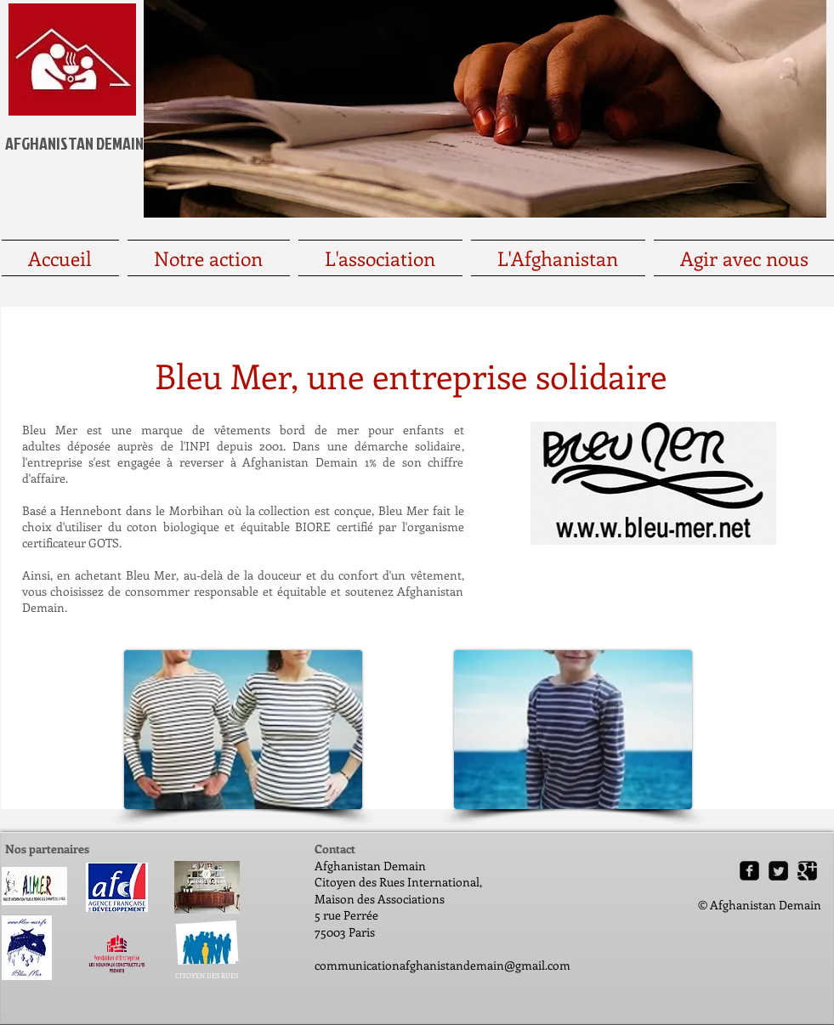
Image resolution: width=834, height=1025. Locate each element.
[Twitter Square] (778, 871)
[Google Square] (807, 871)
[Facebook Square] (749, 871)
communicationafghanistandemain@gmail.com (442, 965)
